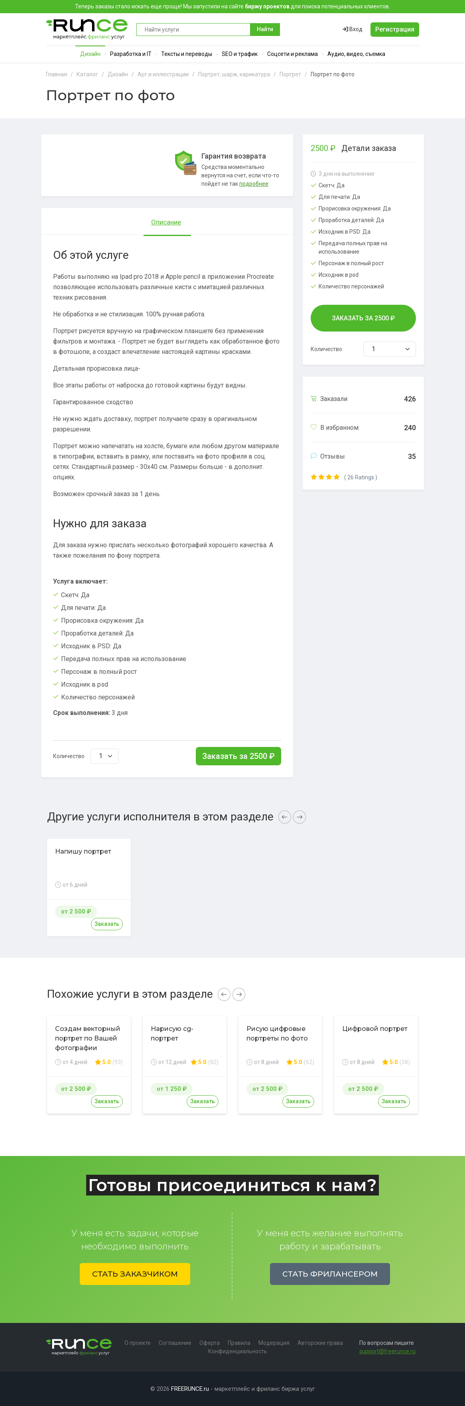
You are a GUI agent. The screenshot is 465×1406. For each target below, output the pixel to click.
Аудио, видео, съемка (356, 54)
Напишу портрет (83, 851)
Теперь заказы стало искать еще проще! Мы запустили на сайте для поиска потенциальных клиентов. (232, 6)
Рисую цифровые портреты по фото (277, 1033)
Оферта (209, 1343)
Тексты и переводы (186, 54)
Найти (265, 29)
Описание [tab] (166, 222)
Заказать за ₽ (238, 756)
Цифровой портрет (375, 1029)
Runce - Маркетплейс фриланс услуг (87, 29)
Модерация (274, 1343)
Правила (239, 1343)
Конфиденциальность (237, 1351)
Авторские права (320, 1343)
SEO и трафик (240, 54)
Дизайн (90, 54)
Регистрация (394, 29)
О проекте (137, 1343)
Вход (353, 29)
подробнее (253, 184)
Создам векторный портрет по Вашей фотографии (87, 1038)
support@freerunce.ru (387, 1351)
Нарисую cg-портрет (172, 1033)
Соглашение (175, 1343)
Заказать (107, 924)
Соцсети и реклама (292, 54)
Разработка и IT (131, 54)
